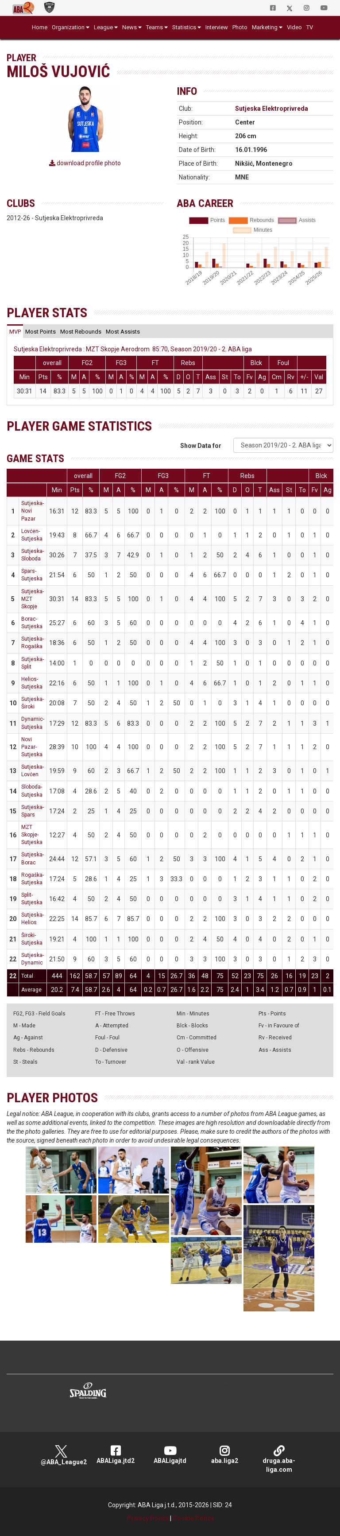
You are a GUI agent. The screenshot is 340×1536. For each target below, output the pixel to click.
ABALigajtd (170, 1454)
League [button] (103, 27)
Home (39, 27)
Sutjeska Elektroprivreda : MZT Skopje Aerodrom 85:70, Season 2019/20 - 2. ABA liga (133, 349)
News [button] (129, 27)
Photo (239, 27)
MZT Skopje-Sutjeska (31, 834)
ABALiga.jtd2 (115, 1454)
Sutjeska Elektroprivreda (271, 108)
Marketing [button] (265, 27)
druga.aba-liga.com (279, 1459)
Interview (216, 27)
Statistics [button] (184, 27)
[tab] (15, 331)
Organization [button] (68, 27)
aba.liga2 (224, 1454)
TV (309, 27)
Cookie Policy (193, 1518)
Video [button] (294, 27)
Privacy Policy (148, 1518)
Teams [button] (154, 27)
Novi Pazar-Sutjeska (31, 747)
